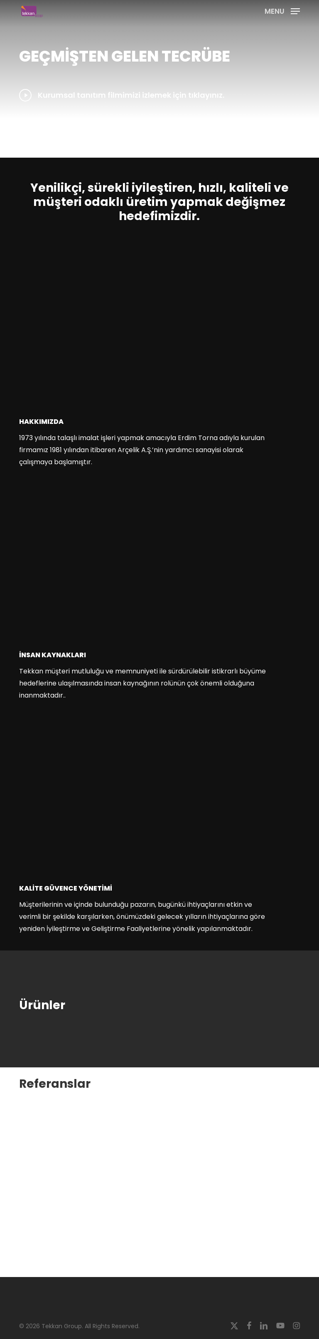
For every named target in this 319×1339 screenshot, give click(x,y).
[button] (282, 10)
